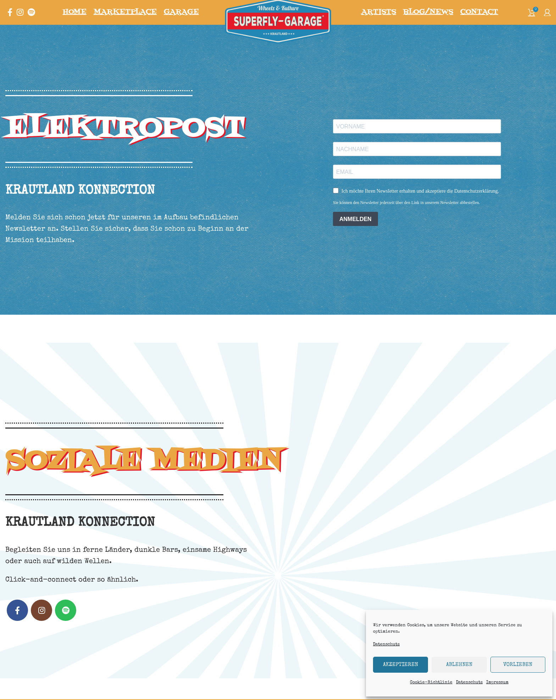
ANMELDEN (355, 232)
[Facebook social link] (10, 19)
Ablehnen (459, 664)
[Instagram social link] (20, 19)
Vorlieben (517, 664)
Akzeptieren (400, 664)
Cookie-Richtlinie (431, 682)
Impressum (497, 682)
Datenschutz (386, 645)
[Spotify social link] (31, 19)
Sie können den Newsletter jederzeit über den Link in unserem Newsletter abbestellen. (406, 215)
